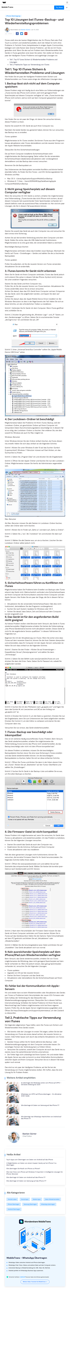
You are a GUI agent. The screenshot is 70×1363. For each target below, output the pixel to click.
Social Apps (24, 1199)
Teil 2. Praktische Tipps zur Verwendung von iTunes (29, 65)
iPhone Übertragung (13, 16)
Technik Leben (12, 1199)
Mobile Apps (37, 1199)
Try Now (59, 7)
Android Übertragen (14, 1209)
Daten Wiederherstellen (52, 1199)
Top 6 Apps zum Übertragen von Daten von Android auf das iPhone (29, 1160)
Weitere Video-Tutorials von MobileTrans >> (35, 1281)
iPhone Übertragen (13, 1204)
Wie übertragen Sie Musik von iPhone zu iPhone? (23, 1169)
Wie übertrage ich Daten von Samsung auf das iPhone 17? (26, 1181)
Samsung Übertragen (30, 1204)
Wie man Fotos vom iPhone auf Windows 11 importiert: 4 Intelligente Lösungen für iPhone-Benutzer (34, 1173)
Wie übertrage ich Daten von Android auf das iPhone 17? (25, 1177)
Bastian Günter (25, 29)
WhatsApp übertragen (48, 1204)
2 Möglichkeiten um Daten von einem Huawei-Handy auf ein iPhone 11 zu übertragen (31, 1164)
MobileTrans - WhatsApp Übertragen (27, 1257)
